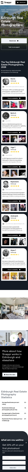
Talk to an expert (14, 47)
